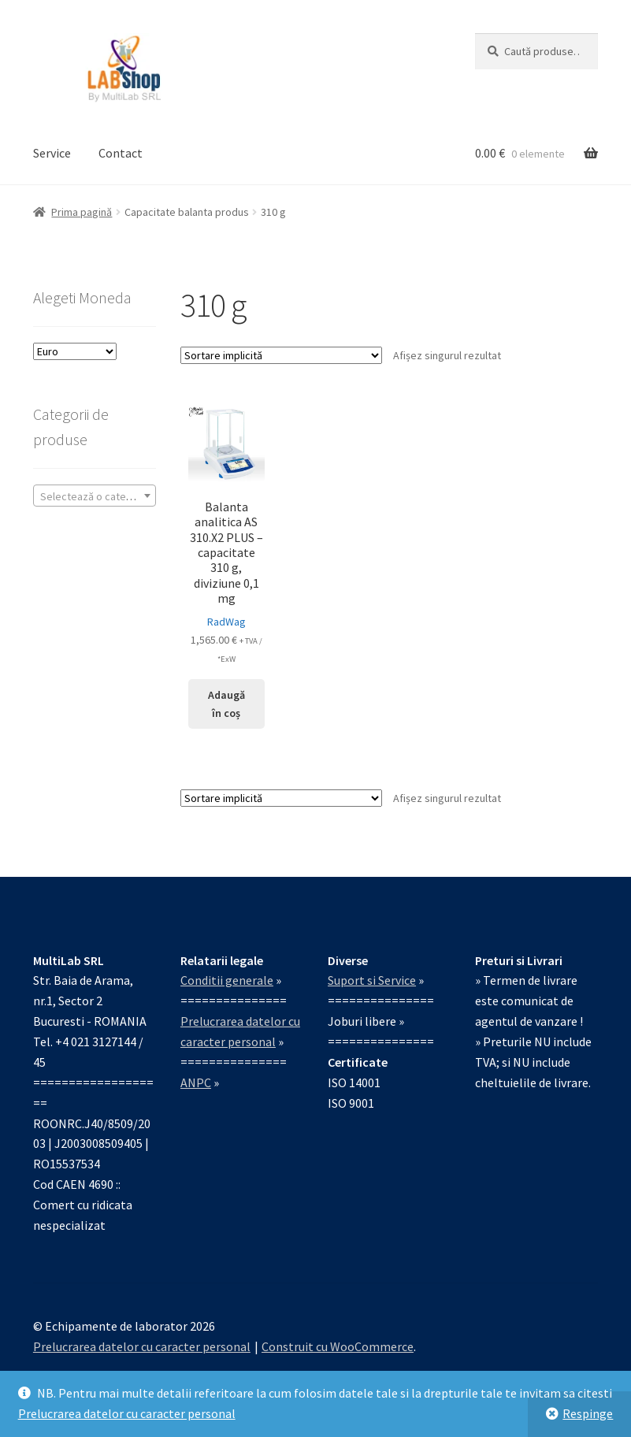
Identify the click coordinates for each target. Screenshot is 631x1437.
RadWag (226, 622)
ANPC (195, 1082)
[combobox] (94, 496)
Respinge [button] (587, 1413)
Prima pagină (81, 212)
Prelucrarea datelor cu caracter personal (127, 1413)
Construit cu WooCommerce (338, 1346)
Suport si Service (372, 980)
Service (52, 153)
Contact (120, 153)
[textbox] (94, 496)
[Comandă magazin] (281, 355)
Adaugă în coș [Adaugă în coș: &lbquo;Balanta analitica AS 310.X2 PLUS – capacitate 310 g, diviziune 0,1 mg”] (226, 704)
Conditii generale (226, 980)
